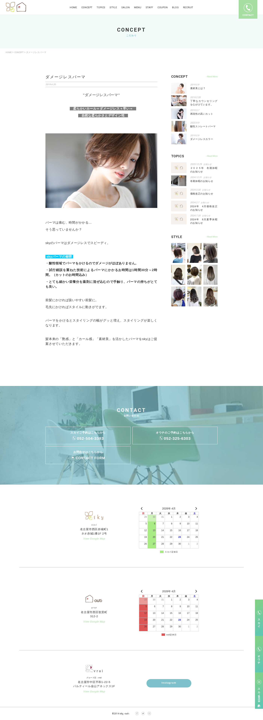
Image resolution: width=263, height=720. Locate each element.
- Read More (212, 156)
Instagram (169, 683)
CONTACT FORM (90, 458)
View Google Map (94, 538)
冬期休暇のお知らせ (201, 180)
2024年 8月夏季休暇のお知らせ (204, 220)
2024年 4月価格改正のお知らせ (204, 207)
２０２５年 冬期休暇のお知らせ (204, 169)
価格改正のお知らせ (201, 193)
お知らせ (207, 164)
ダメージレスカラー (201, 138)
